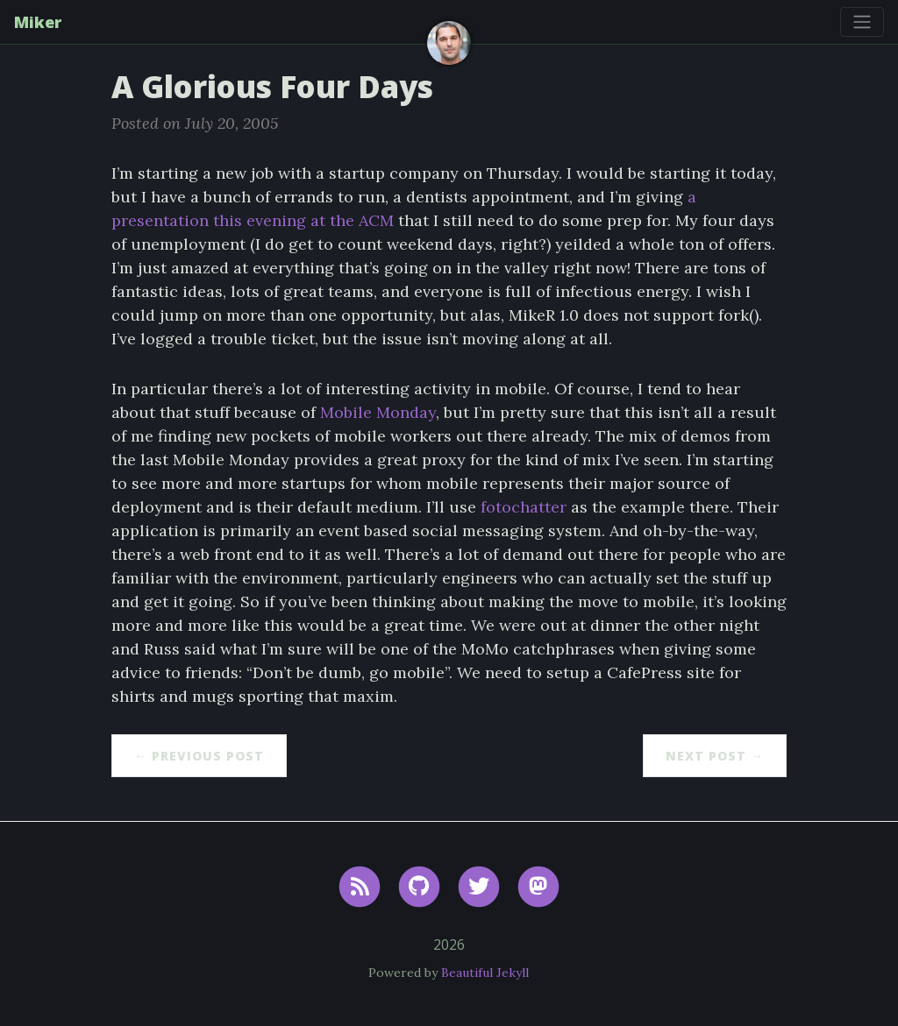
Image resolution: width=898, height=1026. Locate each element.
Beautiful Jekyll (485, 972)
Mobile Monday (378, 412)
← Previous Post (199, 755)
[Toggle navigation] (862, 22)
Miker (37, 21)
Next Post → (715, 755)
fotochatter (524, 507)
